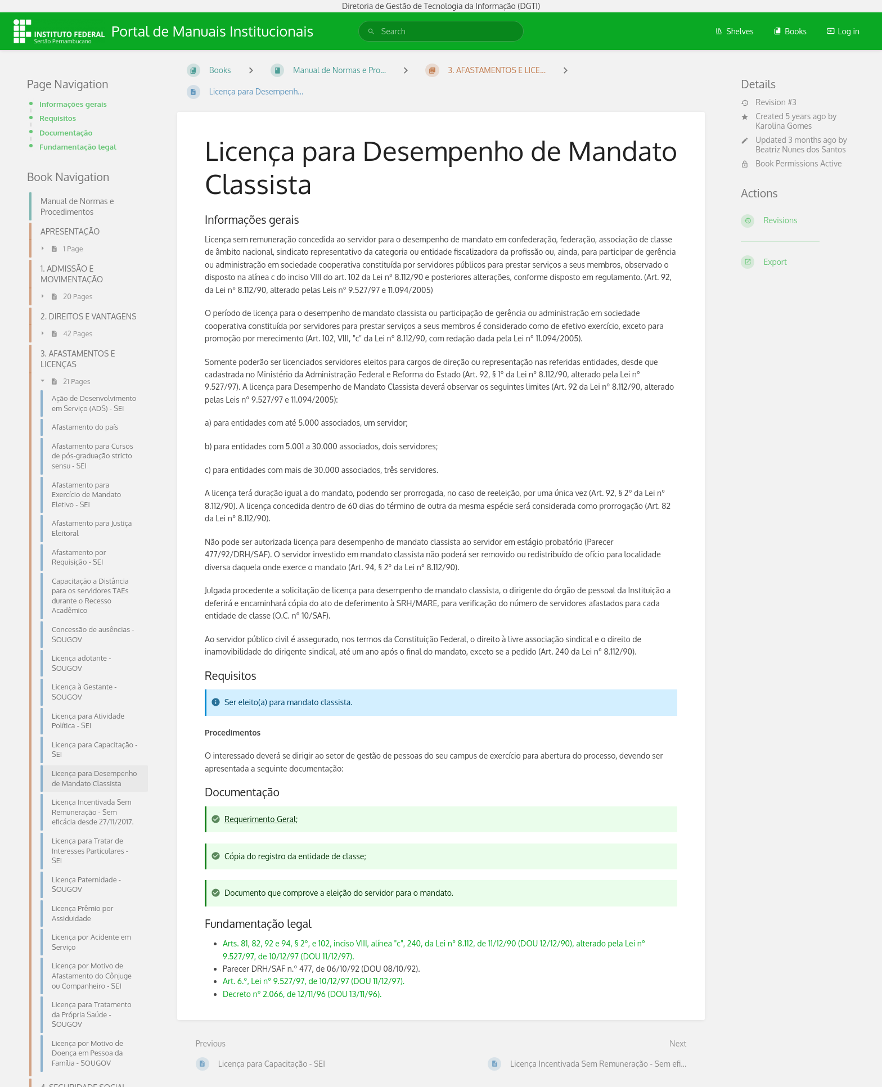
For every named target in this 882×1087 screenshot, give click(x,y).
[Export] (798, 262)
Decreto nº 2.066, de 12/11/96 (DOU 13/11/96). (302, 994)
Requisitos (57, 118)
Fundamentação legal (77, 146)
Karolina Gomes (783, 125)
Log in (843, 31)
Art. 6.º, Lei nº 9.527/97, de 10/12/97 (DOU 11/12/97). (313, 981)
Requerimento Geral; (261, 819)
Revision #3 (768, 102)
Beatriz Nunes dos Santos (800, 149)
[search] (441, 31)
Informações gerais (73, 104)
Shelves (734, 31)
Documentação (65, 132)
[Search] (371, 31)
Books (790, 31)
